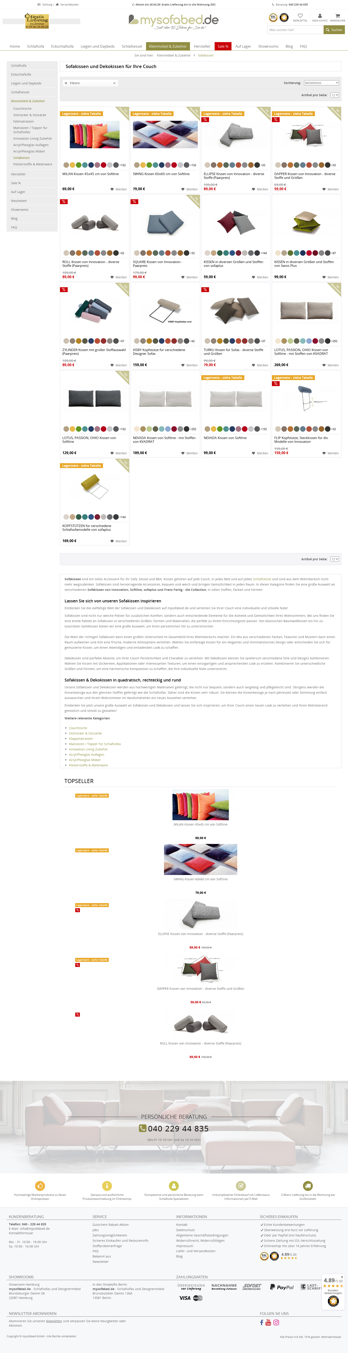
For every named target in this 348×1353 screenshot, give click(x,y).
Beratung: (290, 4)
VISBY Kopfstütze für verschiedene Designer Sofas (159, 352)
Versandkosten (67, 4)
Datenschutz (185, 1230)
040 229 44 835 (178, 1128)
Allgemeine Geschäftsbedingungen (202, 1235)
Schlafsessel (20, 92)
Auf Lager (18, 192)
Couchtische (22, 108)
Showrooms (19, 209)
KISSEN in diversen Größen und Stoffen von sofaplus (233, 264)
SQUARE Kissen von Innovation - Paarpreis (157, 264)
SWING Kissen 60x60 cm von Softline (161, 174)
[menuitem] (306, 29)
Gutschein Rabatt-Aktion (111, 1224)
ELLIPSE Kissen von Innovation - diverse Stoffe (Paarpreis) (234, 176)
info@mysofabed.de (35, 1228)
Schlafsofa (18, 65)
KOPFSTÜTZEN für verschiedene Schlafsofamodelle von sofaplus (86, 528)
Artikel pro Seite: (314, 95)
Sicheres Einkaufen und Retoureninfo (120, 1240)
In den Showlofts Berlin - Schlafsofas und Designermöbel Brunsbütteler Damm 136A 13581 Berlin (128, 1291)
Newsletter (101, 1261)
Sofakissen (21, 158)
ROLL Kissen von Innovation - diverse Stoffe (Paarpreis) (90, 264)
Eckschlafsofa (21, 74)
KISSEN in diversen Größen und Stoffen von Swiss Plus (304, 264)
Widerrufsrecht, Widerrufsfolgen (200, 1240)
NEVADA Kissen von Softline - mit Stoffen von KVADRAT (164, 440)
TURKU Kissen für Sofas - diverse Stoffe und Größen (233, 352)
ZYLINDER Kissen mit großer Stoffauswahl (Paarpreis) (94, 352)
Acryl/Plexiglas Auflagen (31, 145)
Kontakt (182, 1224)
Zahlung (44, 4)
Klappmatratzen (81, 738)
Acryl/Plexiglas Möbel (29, 151)
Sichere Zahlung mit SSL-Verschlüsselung (294, 1240)
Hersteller (18, 174)
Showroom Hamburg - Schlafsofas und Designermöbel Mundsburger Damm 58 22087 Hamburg (45, 1291)
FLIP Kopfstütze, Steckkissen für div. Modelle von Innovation (301, 440)
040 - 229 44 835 (34, 1224)
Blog (14, 218)
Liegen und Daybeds (26, 83)
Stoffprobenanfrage (107, 1246)
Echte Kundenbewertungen (284, 1224)
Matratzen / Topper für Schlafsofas (30, 130)
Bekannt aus (102, 1256)
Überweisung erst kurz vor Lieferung (291, 1230)
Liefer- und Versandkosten (196, 1251)
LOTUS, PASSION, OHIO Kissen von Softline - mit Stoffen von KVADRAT (301, 352)
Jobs (96, 1230)
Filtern (72, 83)
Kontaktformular (21, 1233)
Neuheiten (19, 201)
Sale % (16, 183)
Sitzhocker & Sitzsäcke (29, 115)
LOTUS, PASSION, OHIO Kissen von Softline (89, 440)
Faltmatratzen (23, 121)
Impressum (184, 1246)
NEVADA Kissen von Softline (225, 438)
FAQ (14, 227)
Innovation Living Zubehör (32, 138)
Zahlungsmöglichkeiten (110, 1235)
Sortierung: (292, 83)
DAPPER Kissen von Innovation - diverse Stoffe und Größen (304, 176)
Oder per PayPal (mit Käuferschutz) (290, 1235)
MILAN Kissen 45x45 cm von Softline (90, 174)
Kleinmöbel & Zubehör (28, 101)
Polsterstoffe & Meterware (32, 164)
